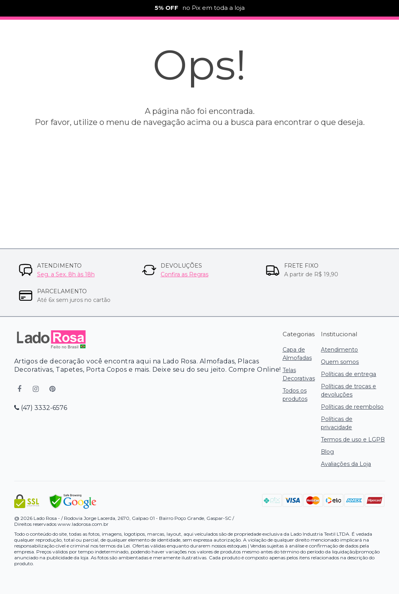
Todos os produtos (295, 394)
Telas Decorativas (299, 374)
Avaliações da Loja (346, 463)
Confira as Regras (184, 274)
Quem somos (340, 361)
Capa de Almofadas (297, 353)
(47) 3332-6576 (40, 408)
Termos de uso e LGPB (353, 439)
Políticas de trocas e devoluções (348, 390)
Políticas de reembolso (352, 406)
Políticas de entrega (348, 374)
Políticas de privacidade (336, 423)
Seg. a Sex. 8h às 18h (66, 274)
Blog (327, 451)
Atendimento (339, 349)
